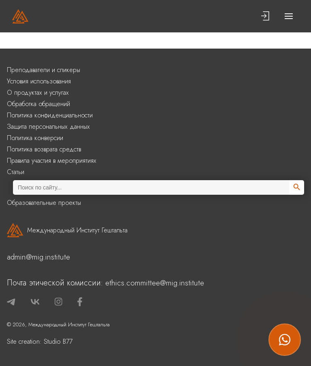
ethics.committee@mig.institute (154, 282)
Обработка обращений (38, 104)
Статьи (15, 172)
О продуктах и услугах (38, 92)
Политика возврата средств (44, 149)
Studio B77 (58, 341)
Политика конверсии (35, 138)
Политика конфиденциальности (50, 115)
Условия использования (39, 81)
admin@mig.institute (38, 256)
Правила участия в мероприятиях (51, 160)
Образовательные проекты (44, 202)
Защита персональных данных (48, 126)
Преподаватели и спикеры (43, 69)
